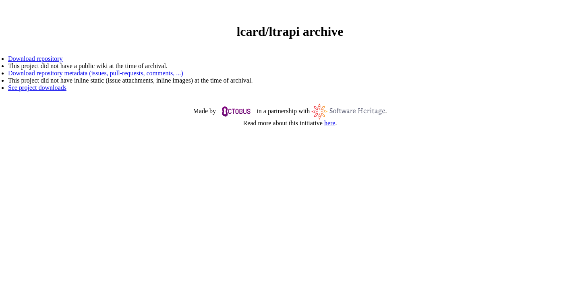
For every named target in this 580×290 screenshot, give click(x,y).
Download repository (35, 58)
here (330, 123)
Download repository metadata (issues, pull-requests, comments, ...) (95, 73)
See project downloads (37, 87)
